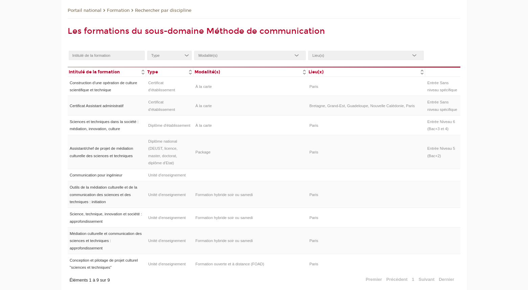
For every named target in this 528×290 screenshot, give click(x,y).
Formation (118, 10)
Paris (313, 86)
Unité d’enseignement (167, 175)
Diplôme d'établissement (169, 125)
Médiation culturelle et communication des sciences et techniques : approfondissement (106, 241)
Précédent (397, 279)
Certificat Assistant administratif (96, 106)
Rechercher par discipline (163, 10)
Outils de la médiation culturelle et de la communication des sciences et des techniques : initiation (103, 194)
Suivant (427, 279)
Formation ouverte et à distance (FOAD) (230, 264)
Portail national (84, 10)
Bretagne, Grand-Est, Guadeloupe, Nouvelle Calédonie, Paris (362, 106)
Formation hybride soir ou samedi (224, 195)
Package (203, 152)
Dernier (446, 279)
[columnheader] (107, 71)
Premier (374, 279)
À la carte (204, 86)
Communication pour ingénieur (96, 175)
